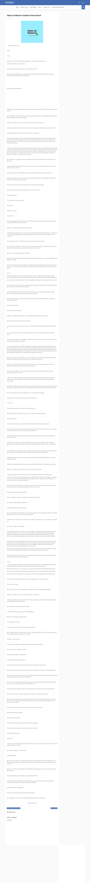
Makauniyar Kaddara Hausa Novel (70, 204)
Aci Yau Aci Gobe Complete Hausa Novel (48, 858)
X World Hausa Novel (75, 271)
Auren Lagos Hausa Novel (68, 110)
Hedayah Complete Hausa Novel (69, 177)
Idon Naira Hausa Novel (67, 180)
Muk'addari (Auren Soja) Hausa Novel (70, 216)
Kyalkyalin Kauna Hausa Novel (69, 201)
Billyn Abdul (77, 131)
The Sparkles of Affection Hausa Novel (71, 262)
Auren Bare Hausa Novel (68, 102)
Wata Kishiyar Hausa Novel (68, 269)
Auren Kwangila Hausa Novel (69, 107)
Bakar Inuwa (77, 119)
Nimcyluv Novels (76, 226)
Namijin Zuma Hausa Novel (68, 223)
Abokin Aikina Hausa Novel (68, 95)
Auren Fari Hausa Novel (67, 105)
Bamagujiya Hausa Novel (68, 131)
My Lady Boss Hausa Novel (68, 218)
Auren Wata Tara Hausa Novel (69, 117)
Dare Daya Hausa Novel (67, 139)
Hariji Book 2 (72, 175)
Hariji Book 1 (65, 175)
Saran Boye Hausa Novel (68, 245)
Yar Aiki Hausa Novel (67, 274)
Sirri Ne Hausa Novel (67, 250)
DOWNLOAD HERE (31, 807)
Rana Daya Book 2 (66, 230)
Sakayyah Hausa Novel (67, 233)
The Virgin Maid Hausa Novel (68, 264)
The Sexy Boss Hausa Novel (68, 259)
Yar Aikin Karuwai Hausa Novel (69, 281)
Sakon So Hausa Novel (67, 235)
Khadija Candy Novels (67, 197)
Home (7, 7)
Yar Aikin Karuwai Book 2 (68, 279)
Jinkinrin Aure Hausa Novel (68, 192)
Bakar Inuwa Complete (67, 122)
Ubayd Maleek (79, 264)
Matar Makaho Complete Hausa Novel (70, 211)
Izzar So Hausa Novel (67, 187)
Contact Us (37, 7)
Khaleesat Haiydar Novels (68, 199)
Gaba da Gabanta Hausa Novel (69, 163)
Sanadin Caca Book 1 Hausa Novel (69, 238)
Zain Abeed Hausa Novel (67, 288)
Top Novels (9, 2)
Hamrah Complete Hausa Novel (46, 864)
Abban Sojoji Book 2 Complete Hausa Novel (71, 90)
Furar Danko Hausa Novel (68, 158)
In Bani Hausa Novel (67, 182)
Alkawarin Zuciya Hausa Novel (69, 100)
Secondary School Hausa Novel (69, 247)
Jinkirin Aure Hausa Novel (68, 194)
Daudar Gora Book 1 (67, 141)
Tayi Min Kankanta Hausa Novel (69, 257)
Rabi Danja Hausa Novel (75, 228)
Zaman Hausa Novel (67, 291)
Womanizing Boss (66, 271)
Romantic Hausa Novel (76, 230)
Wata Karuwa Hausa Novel (68, 267)
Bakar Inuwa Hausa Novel (68, 124)
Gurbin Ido (78, 168)
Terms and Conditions (48, 7)
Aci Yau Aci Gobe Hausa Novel (68, 98)
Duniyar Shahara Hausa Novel (69, 151)
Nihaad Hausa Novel (67, 226)
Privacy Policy (15, 7)
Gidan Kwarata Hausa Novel (68, 168)
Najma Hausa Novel (67, 221)
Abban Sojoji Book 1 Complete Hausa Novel (71, 88)
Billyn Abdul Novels (67, 134)
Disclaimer (24, 7)
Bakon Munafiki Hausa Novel (68, 129)
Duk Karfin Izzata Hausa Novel (69, 148)
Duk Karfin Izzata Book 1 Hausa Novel (70, 146)
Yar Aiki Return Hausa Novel (68, 276)
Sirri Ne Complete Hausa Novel (46, 870)
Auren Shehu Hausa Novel (68, 112)
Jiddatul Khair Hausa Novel (68, 189)
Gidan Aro (79, 163)
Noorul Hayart (66, 228)
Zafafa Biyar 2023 (66, 286)
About (30, 7)
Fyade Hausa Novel (66, 160)
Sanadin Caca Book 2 (67, 240)
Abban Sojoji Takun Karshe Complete (70, 93)
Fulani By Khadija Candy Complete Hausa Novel (71, 156)
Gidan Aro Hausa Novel (67, 165)
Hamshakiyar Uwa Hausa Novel (69, 172)
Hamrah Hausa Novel (67, 170)
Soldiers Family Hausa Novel (68, 252)
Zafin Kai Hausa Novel (75, 286)
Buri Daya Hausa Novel (67, 136)
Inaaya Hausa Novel (76, 182)
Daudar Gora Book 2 (77, 141)
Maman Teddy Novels (67, 206)
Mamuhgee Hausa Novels (68, 209)
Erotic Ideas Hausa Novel (68, 153)
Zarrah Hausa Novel (76, 291)
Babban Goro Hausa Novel (68, 119)
